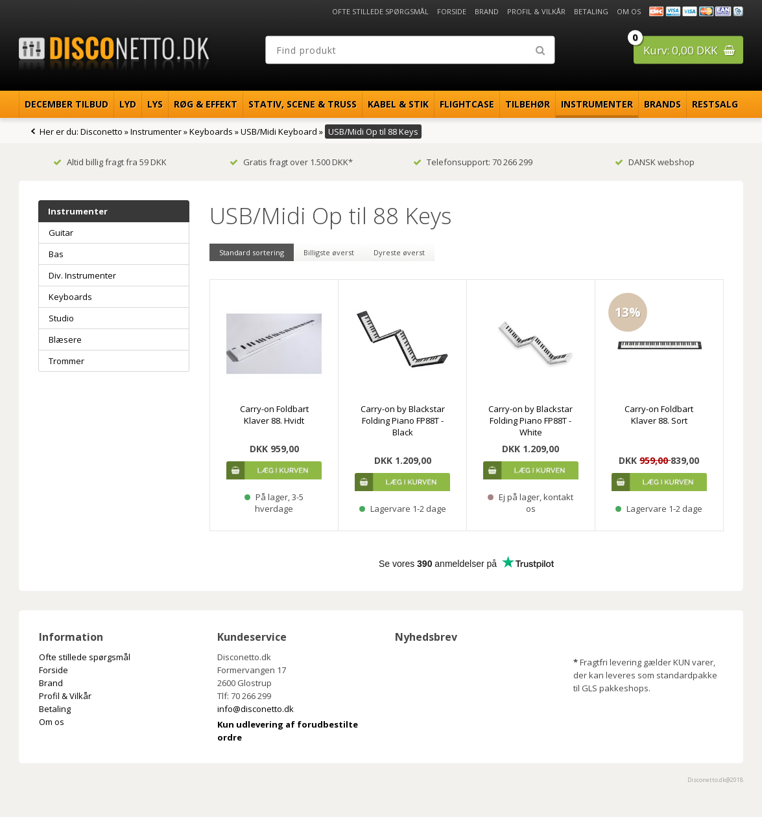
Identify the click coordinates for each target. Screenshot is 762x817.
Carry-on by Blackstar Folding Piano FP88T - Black (403, 420)
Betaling (591, 11)
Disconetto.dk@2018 (715, 780)
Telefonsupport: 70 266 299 (472, 162)
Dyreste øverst (399, 252)
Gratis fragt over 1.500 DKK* (291, 162)
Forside (451, 11)
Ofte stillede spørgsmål (380, 11)
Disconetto (101, 131)
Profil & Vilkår (536, 11)
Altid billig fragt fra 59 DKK (110, 162)
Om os (629, 11)
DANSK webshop (655, 162)
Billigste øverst (329, 252)
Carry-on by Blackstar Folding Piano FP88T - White (530, 420)
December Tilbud (66, 104)
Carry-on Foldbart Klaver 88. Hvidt (274, 414)
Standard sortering (251, 252)
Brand (487, 11)
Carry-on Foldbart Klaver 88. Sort (659, 414)
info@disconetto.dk (255, 709)
